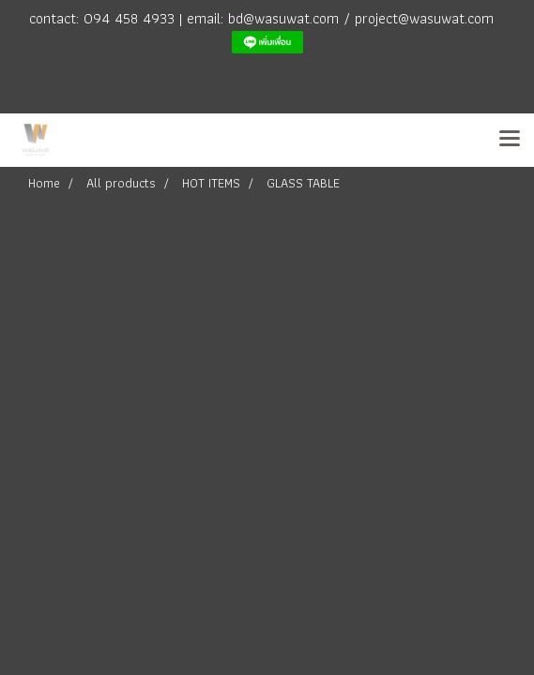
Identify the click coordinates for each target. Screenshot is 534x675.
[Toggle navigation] (509, 139)
